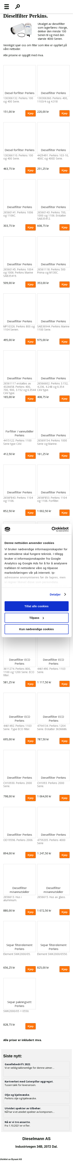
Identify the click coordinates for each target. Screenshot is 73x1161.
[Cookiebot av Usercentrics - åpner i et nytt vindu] (52, 529)
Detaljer (55, 594)
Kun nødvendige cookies (36, 629)
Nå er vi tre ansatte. (18, 1122)
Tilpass (36, 617)
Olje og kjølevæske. (17, 1095)
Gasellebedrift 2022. (18, 1064)
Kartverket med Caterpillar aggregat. (29, 1081)
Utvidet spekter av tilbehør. (23, 1108)
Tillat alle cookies (37, 606)
